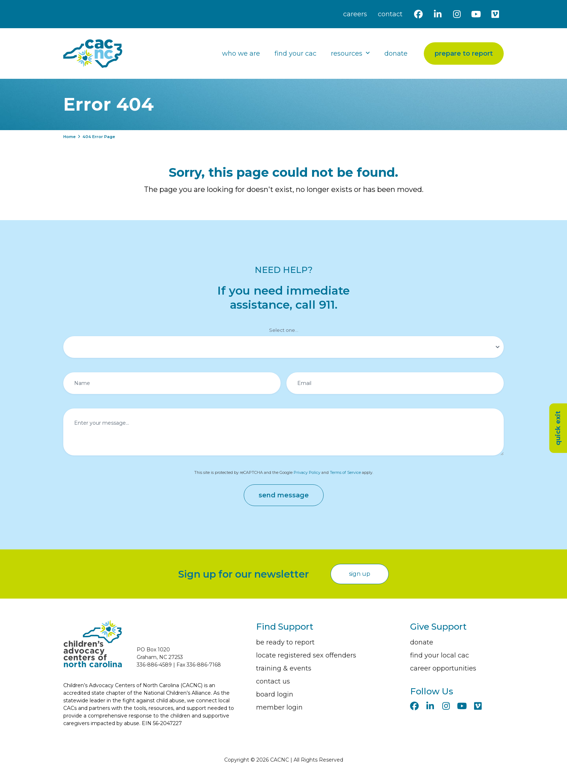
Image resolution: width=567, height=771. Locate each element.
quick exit (558, 428)
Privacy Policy (307, 472)
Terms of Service (345, 472)
